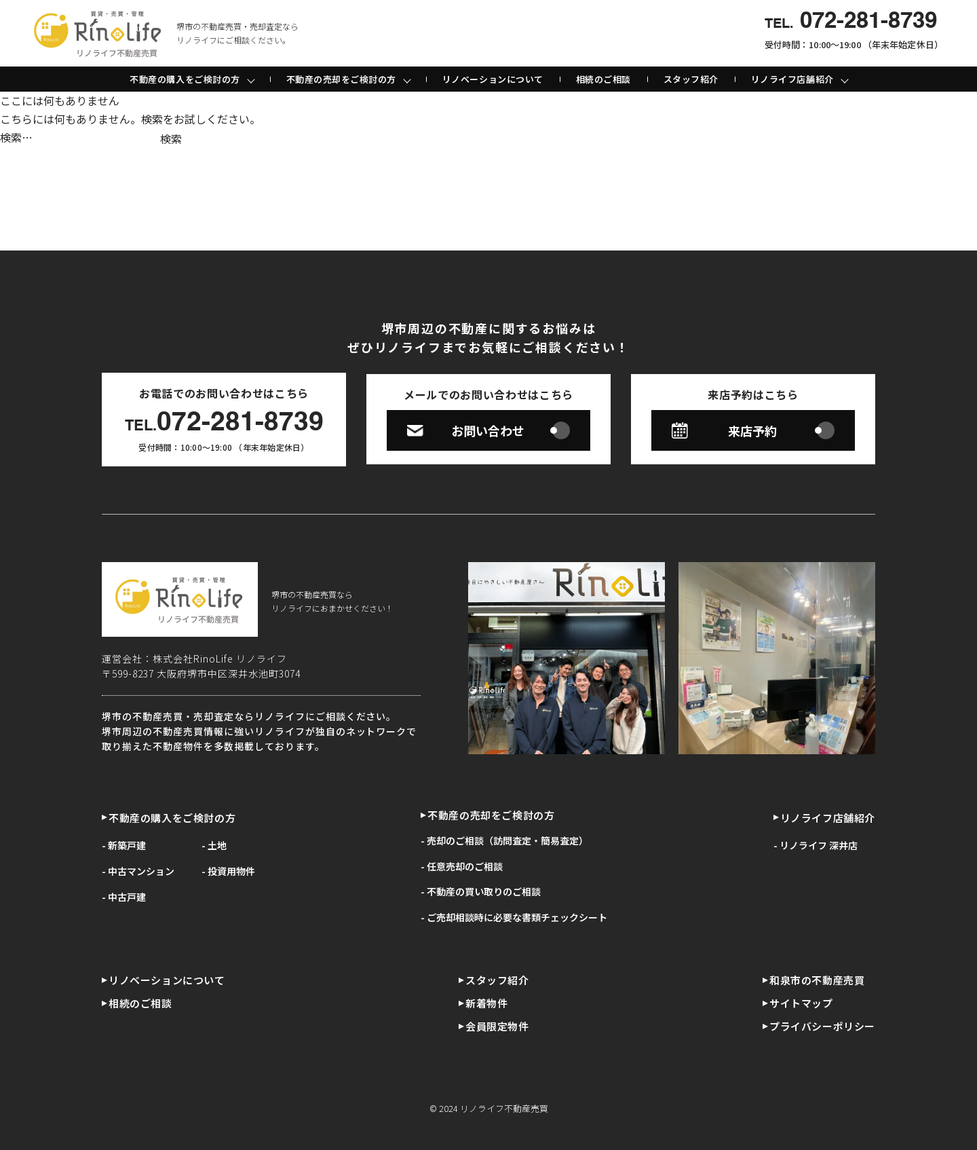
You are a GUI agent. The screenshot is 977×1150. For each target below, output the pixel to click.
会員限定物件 (497, 1026)
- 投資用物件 (228, 871)
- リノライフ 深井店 (815, 845)
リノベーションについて (492, 79)
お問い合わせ (488, 430)
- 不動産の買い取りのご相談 (481, 891)
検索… (16, 137)
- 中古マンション (138, 871)
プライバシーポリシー (822, 1026)
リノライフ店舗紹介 (827, 818)
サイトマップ (801, 1003)
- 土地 (214, 845)
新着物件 (486, 1003)
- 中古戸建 (124, 897)
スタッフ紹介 (691, 79)
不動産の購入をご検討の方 (172, 818)
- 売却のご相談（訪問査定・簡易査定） (504, 840)
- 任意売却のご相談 (462, 866)
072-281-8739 (224, 423)
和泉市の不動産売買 (816, 980)
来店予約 (753, 430)
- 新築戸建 (124, 845)
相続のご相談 (603, 79)
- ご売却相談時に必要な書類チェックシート (514, 917)
